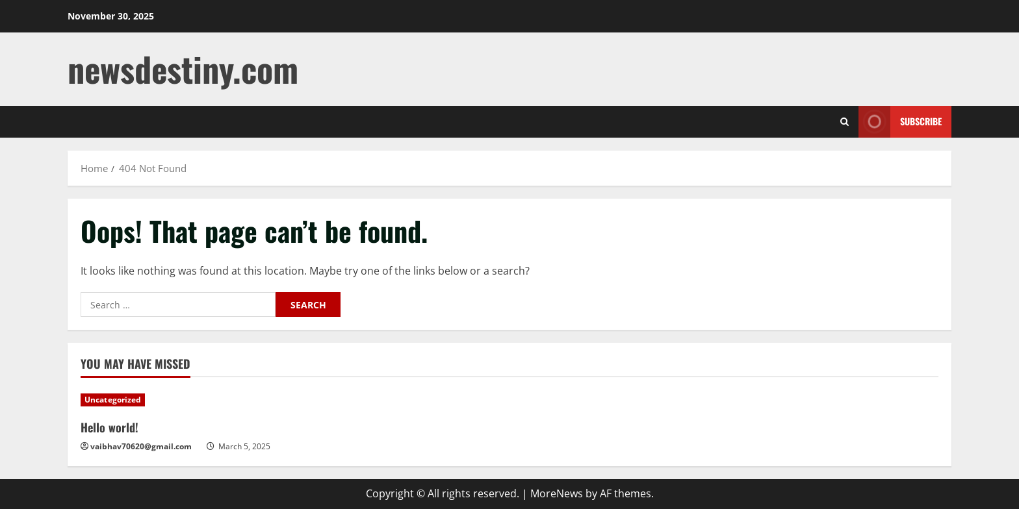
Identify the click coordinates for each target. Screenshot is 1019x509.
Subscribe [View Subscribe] (900, 122)
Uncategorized (112, 399)
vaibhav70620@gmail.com (141, 446)
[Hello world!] (183, 400)
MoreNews (556, 493)
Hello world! (109, 427)
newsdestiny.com (183, 68)
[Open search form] (844, 121)
